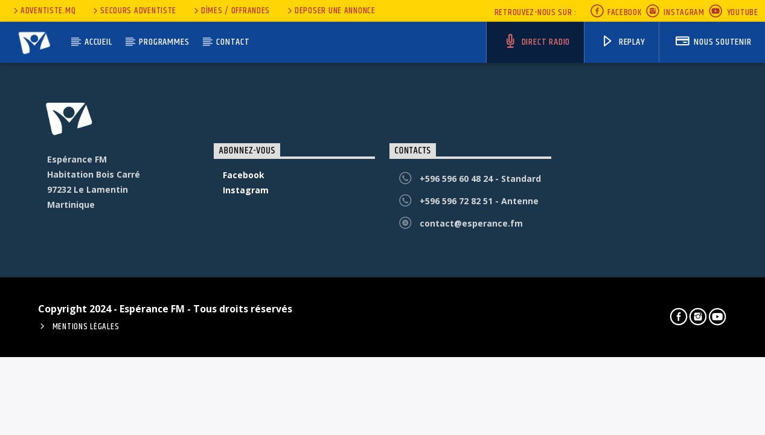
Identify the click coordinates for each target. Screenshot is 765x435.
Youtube (733, 12)
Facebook (615, 12)
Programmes (164, 42)
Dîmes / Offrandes (231, 11)
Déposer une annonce (330, 11)
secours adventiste (133, 11)
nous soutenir (713, 42)
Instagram (675, 12)
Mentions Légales (86, 327)
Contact (233, 42)
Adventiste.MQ (43, 11)
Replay (623, 42)
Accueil (98, 42)
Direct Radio (537, 42)
